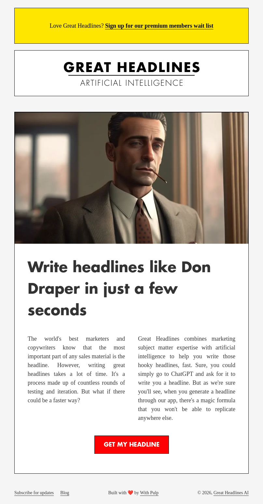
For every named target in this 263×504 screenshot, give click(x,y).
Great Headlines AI (231, 492)
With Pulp (149, 492)
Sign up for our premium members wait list (159, 25)
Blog (64, 492)
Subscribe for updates (34, 492)
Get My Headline (131, 445)
